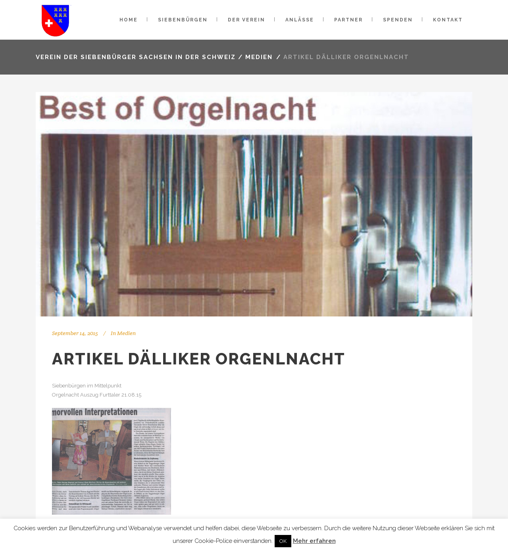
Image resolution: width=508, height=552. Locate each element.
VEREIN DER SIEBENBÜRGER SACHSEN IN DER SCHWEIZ (136, 57)
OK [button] (283, 541)
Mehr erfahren (314, 540)
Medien (259, 57)
